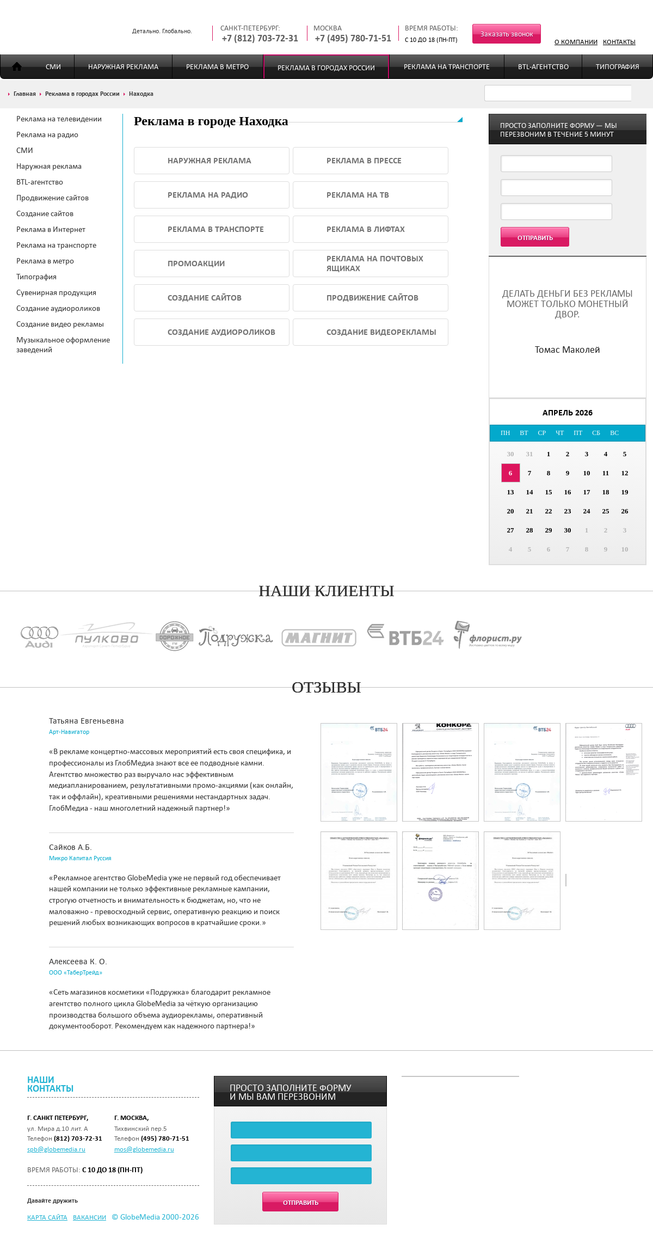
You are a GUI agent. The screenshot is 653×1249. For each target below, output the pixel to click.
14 (529, 492)
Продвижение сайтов (52, 198)
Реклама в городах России (326, 67)
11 (605, 473)
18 (605, 492)
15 (548, 492)
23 (567, 511)
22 (548, 511)
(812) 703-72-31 (78, 1138)
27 (510, 530)
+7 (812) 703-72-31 (260, 38)
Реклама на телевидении (59, 119)
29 (548, 530)
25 (605, 511)
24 (586, 511)
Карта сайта (47, 1217)
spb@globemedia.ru (56, 1148)
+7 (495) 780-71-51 (353, 38)
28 (529, 530)
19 (625, 492)
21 (529, 511)
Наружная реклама (123, 66)
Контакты (619, 41)
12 (625, 473)
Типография (617, 66)
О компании (576, 41)
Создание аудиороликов (58, 308)
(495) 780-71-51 (165, 1138)
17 (586, 492)
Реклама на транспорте (447, 66)
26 (625, 511)
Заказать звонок (506, 34)
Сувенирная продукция (56, 292)
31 (529, 454)
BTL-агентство (543, 66)
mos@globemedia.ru (144, 1148)
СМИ (53, 66)
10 (586, 473)
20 (510, 511)
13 (510, 492)
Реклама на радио (47, 134)
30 (510, 454)
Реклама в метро (217, 66)
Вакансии (89, 1217)
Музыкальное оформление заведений (63, 344)
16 (567, 492)
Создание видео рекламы (60, 324)
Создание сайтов (44, 213)
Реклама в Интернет (50, 229)
